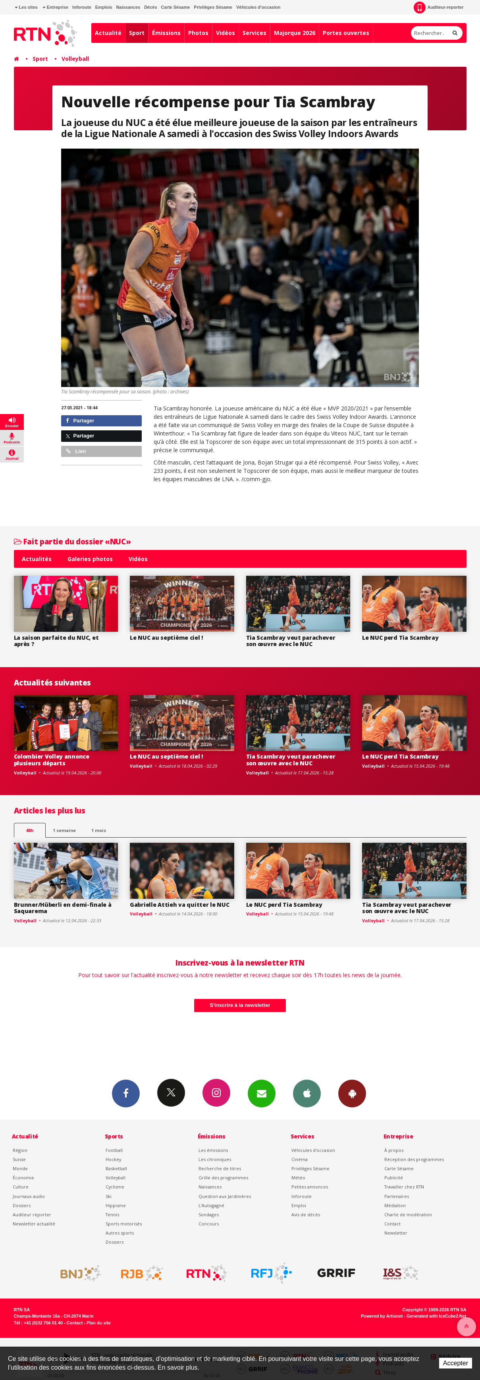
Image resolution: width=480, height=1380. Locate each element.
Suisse (19, 1159)
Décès (150, 7)
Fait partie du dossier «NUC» (72, 541)
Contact (392, 1223)
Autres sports (120, 1232)
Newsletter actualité (34, 1223)
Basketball (116, 1168)
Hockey (113, 1159)
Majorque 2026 (294, 33)
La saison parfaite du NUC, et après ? (56, 641)
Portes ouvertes (346, 33)
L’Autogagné (211, 1205)
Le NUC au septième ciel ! (166, 637)
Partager (80, 421)
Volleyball (75, 58)
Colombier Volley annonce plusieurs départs (51, 760)
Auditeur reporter (32, 1214)
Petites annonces (309, 1186)
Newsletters (262, 1093)
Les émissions (213, 1150)
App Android (352, 1093)
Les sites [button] (26, 7)
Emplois (103, 7)
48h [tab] (29, 830)
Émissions (166, 33)
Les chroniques (215, 1159)
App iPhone (307, 1093)
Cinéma (299, 1159)
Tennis (112, 1214)
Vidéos (225, 33)
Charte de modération (408, 1214)
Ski (109, 1196)
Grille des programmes (223, 1177)
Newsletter (395, 1232)
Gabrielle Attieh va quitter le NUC (179, 904)
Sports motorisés (124, 1223)
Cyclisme (115, 1186)
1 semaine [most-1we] (64, 830)
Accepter (455, 1363)
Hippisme (116, 1205)
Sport (137, 33)
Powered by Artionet (382, 1316)
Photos (198, 33)
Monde (20, 1168)
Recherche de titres (220, 1168)
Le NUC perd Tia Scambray (400, 637)
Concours (209, 1223)
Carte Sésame (175, 7)
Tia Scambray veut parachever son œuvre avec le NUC (290, 641)
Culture (21, 1186)
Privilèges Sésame (213, 7)
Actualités (37, 559)
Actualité (108, 33)
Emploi (298, 1205)
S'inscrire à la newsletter (240, 1005)
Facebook (126, 1093)
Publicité (393, 1177)
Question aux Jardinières (225, 1196)
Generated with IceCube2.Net (436, 1316)
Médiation (395, 1205)
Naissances (128, 7)
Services (254, 33)
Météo (298, 1177)
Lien (76, 451)
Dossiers (22, 1205)
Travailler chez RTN (404, 1186)
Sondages (209, 1214)
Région (20, 1150)
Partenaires (396, 1196)
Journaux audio (29, 1196)
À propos (393, 1150)
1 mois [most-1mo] (98, 830)
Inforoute (81, 7)
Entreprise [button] (55, 7)
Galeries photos (90, 559)
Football (114, 1150)
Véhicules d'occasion (258, 7)
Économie (23, 1177)
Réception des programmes (414, 1159)
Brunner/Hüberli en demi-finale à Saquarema (63, 908)
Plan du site (99, 1322)
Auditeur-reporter (438, 8)
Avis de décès (305, 1214)
